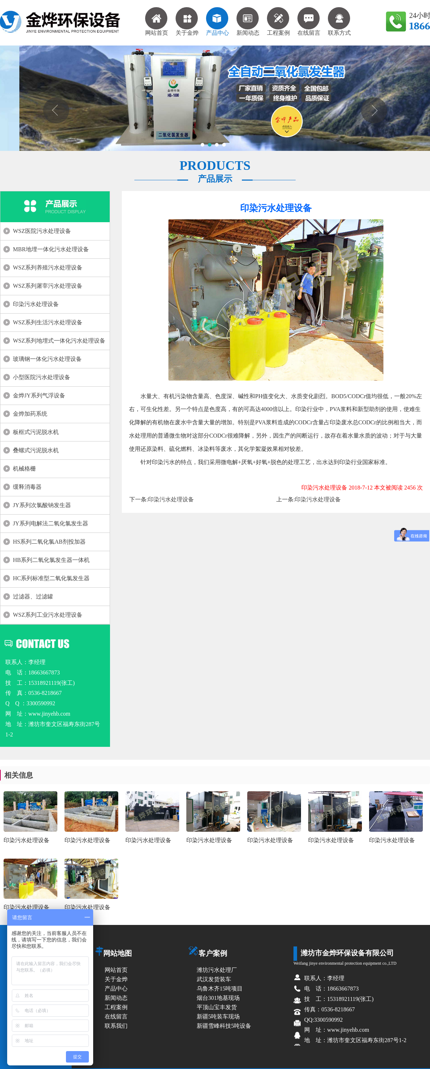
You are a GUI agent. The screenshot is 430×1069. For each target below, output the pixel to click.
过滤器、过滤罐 (33, 596)
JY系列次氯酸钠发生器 (42, 505)
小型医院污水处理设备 (41, 377)
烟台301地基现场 (218, 998)
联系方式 (339, 21)
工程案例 (278, 21)
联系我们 (116, 1026)
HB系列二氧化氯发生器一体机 (51, 560)
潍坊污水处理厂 (217, 970)
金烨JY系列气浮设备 (39, 395)
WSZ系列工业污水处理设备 (47, 615)
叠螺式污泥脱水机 (36, 450)
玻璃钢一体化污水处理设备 (47, 359)
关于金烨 (187, 21)
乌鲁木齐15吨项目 (220, 989)
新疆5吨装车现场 (218, 1016)
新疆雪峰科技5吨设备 (224, 1026)
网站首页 (156, 21)
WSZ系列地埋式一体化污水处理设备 (59, 341)
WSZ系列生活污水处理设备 (47, 322)
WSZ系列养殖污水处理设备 (47, 267)
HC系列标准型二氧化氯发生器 (51, 578)
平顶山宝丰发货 (217, 1007)
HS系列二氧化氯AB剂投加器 (49, 542)
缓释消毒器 (27, 487)
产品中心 (217, 21)
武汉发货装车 (214, 979)
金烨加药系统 (30, 414)
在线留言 (308, 21)
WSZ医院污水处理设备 (42, 231)
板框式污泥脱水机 (36, 432)
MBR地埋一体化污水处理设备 (51, 249)
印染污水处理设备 (36, 304)
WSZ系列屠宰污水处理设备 (47, 286)
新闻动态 (247, 21)
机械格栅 (24, 469)
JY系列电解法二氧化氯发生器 (50, 523)
